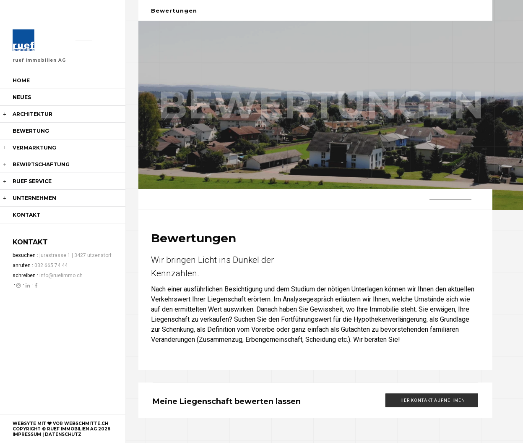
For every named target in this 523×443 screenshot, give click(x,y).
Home (21, 80)
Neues (22, 97)
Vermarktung (34, 147)
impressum (27, 434)
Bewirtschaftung (41, 164)
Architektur (32, 114)
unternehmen (34, 198)
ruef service (32, 181)
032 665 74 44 (51, 265)
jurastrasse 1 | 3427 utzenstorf (75, 255)
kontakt (26, 215)
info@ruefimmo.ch (61, 275)
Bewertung (31, 131)
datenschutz (63, 434)
